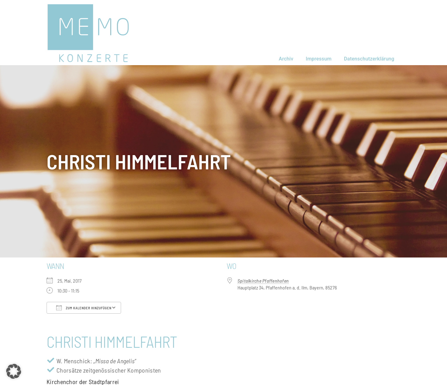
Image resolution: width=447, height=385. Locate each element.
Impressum (319, 59)
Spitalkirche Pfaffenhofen (263, 281)
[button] (13, 371)
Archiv (286, 59)
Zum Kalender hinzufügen (83, 308)
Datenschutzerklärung (369, 59)
